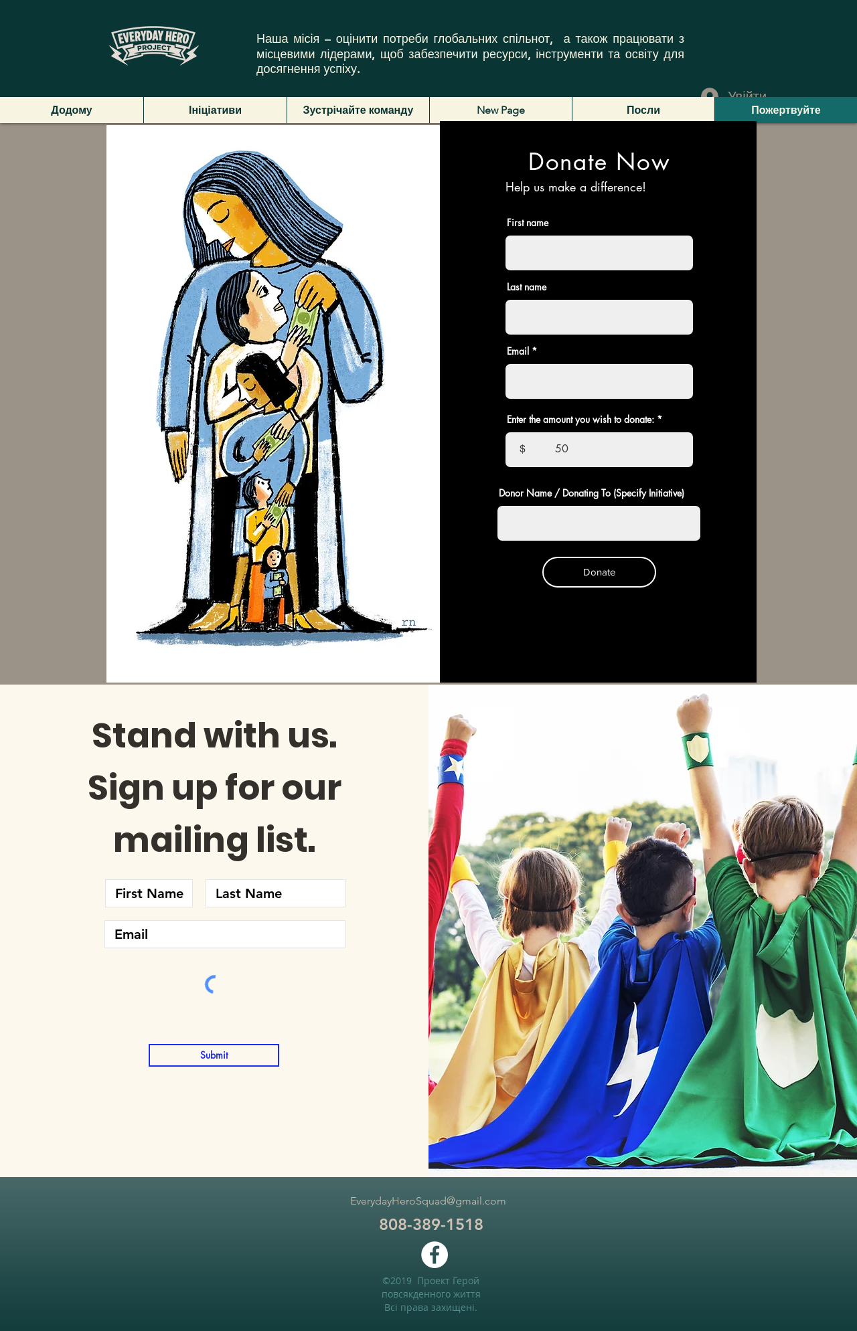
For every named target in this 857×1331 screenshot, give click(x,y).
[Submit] (214, 1055)
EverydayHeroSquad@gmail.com (428, 1200)
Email (518, 351)
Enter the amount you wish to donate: (580, 419)
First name (527, 223)
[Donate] (599, 572)
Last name (526, 287)
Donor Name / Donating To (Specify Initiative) (591, 493)
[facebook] (434, 1254)
